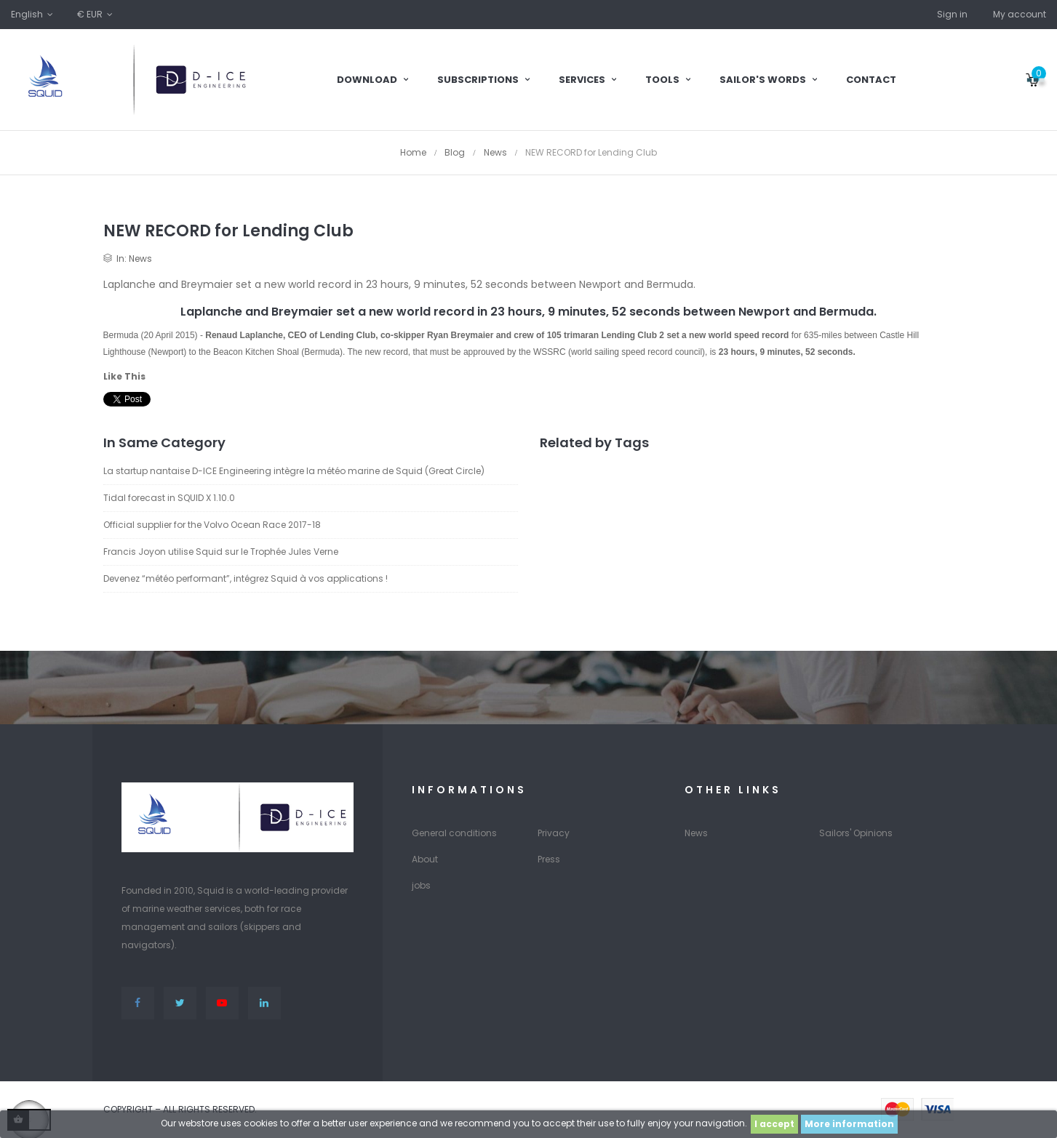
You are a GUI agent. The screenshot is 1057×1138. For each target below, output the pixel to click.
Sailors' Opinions (856, 833)
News (140, 258)
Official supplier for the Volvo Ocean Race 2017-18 (212, 524)
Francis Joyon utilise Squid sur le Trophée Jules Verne (220, 551)
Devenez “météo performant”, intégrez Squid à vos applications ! (245, 578)
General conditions (454, 833)
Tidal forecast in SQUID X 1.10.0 (169, 498)
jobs (421, 885)
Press (549, 859)
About (425, 859)
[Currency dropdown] (96, 14)
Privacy (554, 833)
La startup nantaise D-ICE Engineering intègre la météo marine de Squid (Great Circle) (293, 471)
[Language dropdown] (33, 14)
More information (849, 1124)
